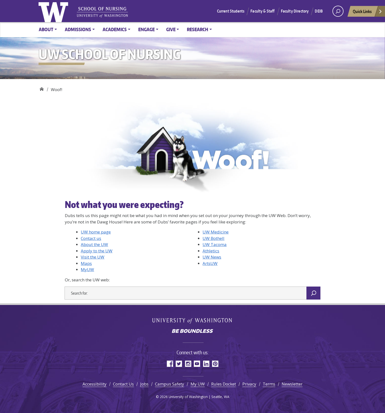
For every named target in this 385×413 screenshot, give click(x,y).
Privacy (249, 384)
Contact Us (123, 384)
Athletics (211, 251)
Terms (269, 384)
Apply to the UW (96, 251)
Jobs (144, 384)
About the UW (94, 244)
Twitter (179, 363)
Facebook (169, 363)
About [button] (46, 29)
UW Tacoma (215, 244)
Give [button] (171, 29)
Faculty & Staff (262, 11)
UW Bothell (213, 238)
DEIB (319, 11)
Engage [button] (146, 29)
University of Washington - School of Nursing (102, 12)
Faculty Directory (295, 11)
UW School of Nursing (42, 88)
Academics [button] (115, 29)
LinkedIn (206, 363)
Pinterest (215, 363)
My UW (198, 384)
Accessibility (94, 384)
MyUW (87, 269)
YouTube (197, 363)
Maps (86, 263)
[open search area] (338, 11)
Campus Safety (169, 384)
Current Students (231, 11)
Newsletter (292, 384)
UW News (212, 257)
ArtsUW (210, 263)
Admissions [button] (78, 29)
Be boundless (192, 331)
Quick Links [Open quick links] (367, 13)
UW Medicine (216, 232)
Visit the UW (92, 257)
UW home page (96, 232)
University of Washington (54, 11)
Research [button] (197, 29)
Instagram (188, 363)
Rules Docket (223, 384)
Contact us (91, 238)
